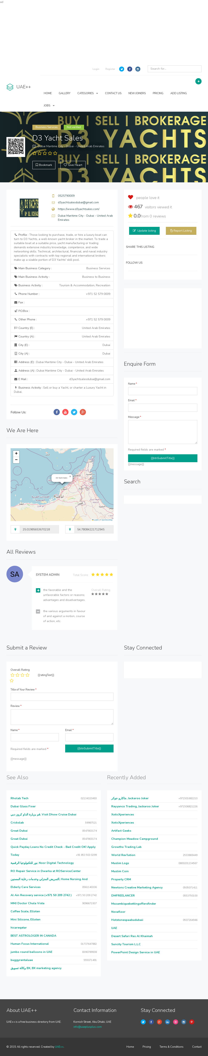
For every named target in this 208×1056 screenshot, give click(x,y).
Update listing (146, 231)
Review (16, 706)
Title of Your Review (24, 690)
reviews (158, 216)
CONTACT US (113, 93)
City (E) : (62, 345)
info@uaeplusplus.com (87, 1027)
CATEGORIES (87, 93)
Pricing (147, 1047)
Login (96, 69)
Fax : (19, 302)
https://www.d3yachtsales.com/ (78, 209)
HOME (48, 93)
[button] (70, 476)
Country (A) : (62, 337)
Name (132, 384)
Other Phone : (62, 319)
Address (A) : (59, 371)
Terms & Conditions (172, 1047)
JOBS (49, 105)
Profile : (61, 247)
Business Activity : (62, 285)
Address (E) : (58, 362)
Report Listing (183, 231)
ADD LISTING (178, 93)
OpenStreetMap (107, 520)
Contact (197, 1047)
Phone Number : (62, 294)
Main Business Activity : (62, 277)
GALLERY (64, 93)
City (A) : (62, 354)
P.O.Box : (21, 311)
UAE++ (59, 1047)
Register (110, 69)
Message (134, 417)
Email (132, 400)
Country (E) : (62, 328)
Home (130, 1047)
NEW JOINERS (137, 93)
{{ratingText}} (46, 675)
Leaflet (95, 520)
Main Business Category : (62, 268)
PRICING (158, 93)
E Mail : (62, 379)
